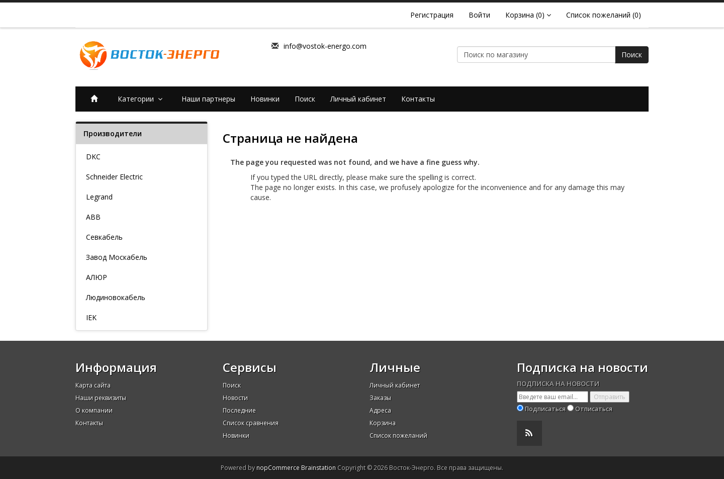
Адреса (380, 410)
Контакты (418, 99)
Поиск (631, 54)
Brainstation (319, 467)
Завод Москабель (116, 257)
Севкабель (104, 237)
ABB (93, 217)
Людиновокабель (115, 297)
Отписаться (593, 409)
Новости (235, 398)
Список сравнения (251, 423)
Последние (239, 410)
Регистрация (432, 15)
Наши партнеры (208, 99)
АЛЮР (96, 277)
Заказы (380, 398)
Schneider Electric (114, 176)
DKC (93, 156)
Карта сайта (93, 385)
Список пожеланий (398, 435)
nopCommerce (278, 467)
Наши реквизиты (100, 398)
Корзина (383, 423)
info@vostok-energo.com (325, 46)
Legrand (99, 197)
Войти (479, 15)
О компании (94, 410)
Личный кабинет (358, 99)
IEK (91, 317)
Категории (142, 99)
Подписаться (545, 409)
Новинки (265, 99)
